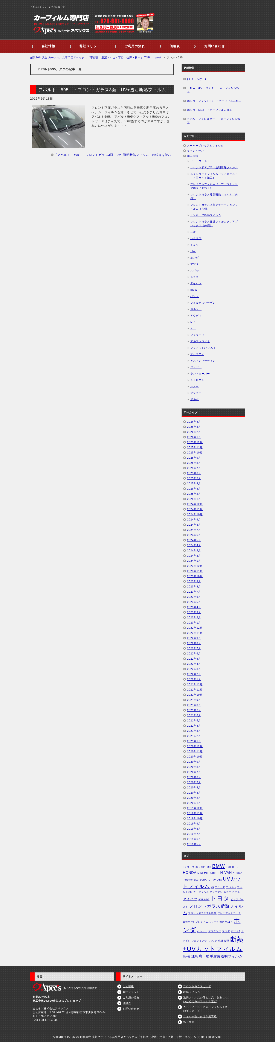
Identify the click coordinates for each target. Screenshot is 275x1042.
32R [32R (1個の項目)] (198, 867)
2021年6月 (194, 715)
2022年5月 (194, 658)
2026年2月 (194, 432)
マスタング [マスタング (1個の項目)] (214, 931)
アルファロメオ (200, 341)
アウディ (196, 315)
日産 (193, 251)
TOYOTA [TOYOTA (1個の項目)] (216, 879)
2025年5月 (194, 478)
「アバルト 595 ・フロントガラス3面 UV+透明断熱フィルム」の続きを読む (112, 155)
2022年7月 (194, 648)
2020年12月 (195, 746)
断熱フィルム (191, 991)
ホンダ (194, 257)
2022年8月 (194, 643)
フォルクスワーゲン (202, 302)
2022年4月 (194, 663)
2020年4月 (194, 787)
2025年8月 (194, 462)
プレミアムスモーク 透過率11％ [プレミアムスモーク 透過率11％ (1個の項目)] (214, 921)
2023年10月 (195, 576)
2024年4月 (194, 545)
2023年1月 (194, 622)
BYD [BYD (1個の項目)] (228, 867)
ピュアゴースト (200, 161)
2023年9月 (194, 581)
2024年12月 (195, 504)
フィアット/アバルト (203, 347)
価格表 (175, 46)
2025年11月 (195, 447)
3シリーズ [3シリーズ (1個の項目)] (189, 867)
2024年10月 (195, 514)
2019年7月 (194, 833)
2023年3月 (194, 612)
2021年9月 (194, 699)
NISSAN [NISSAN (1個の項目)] (238, 873)
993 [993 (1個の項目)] (209, 867)
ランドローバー (200, 373)
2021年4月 (194, 725)
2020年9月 (194, 761)
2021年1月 (194, 741)
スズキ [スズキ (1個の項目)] (227, 892)
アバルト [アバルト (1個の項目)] (231, 887)
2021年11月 (195, 689)
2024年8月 (194, 524)
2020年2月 (194, 797)
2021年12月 (195, 684)
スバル (194, 270)
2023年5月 (194, 602)
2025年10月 (195, 452)
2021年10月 (195, 694)
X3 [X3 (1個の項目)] (212, 887)
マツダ (194, 264)
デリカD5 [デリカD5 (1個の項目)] (203, 899)
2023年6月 (194, 596)
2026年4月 (194, 421)
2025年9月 (194, 457)
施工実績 (192, 155)
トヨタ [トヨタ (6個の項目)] (220, 898)
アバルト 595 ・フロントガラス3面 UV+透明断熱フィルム (102, 89)
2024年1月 (194, 560)
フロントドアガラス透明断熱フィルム (214, 167)
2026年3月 (194, 426)
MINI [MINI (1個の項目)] (200, 873)
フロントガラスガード (197, 986)
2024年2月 (194, 555)
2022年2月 (194, 674)
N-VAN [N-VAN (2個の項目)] (226, 873)
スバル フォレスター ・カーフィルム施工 (213, 120)
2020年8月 (194, 766)
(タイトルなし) (196, 79)
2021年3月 (194, 730)
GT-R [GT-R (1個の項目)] (235, 867)
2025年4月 (194, 483)
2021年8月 (194, 705)
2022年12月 (195, 627)
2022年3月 (194, 669)
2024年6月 (194, 535)
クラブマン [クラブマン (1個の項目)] (216, 892)
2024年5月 (194, 540)
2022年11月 (195, 632)
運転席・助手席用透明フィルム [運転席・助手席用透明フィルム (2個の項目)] (217, 956)
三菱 (193, 231)
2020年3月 (194, 792)
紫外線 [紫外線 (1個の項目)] (187, 956)
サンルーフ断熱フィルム (205, 215)
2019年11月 (195, 813)
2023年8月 (194, 586)
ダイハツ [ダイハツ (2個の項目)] (190, 899)
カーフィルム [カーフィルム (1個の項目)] (201, 892)
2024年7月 (194, 529)
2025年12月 (195, 442)
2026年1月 (194, 437)
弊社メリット (89, 46)
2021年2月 (194, 736)
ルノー (194, 386)
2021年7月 (194, 710)
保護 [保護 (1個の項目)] (220, 940)
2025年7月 (194, 468)
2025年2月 (194, 493)
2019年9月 (194, 823)
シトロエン (197, 380)
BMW (193, 289)
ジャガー (196, 367)
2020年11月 (195, 751)
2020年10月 (195, 756)
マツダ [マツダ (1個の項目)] (226, 931)
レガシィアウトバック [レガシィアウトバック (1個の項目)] (204, 940)
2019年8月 (194, 828)
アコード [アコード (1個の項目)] (220, 887)
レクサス (196, 238)
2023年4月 (194, 607)
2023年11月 (195, 571)
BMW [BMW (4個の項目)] (218, 866)
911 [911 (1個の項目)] (203, 867)
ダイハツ (196, 283)
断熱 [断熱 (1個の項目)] (226, 940)
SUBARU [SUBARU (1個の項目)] (205, 879)
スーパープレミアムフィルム (205, 145)
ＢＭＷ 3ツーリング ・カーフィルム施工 (213, 90)
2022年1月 (194, 679)
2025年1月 (194, 498)
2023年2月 (194, 617)
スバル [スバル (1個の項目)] (236, 892)
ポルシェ (196, 309)
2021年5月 (194, 720)
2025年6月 (194, 473)
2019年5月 (194, 844)
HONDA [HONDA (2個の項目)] (190, 873)
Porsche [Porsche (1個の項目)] (188, 879)
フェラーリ (197, 334)
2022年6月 (194, 653)
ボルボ (194, 399)
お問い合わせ (214, 46)
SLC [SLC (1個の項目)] (196, 879)
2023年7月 (194, 591)
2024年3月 (194, 550)
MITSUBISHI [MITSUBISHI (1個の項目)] (211, 873)
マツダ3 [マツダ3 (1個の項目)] (235, 931)
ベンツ (194, 296)
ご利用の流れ (134, 46)
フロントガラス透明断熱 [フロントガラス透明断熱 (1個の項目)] (202, 913)
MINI (193, 322)
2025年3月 (194, 488)
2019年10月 (195, 818)
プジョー (196, 392)
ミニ (193, 328)
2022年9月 (194, 638)
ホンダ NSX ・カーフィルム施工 (209, 109)
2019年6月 (194, 839)
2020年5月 (194, 782)
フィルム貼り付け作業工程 (200, 1016)
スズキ (194, 276)
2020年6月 (194, 777)
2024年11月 (195, 509)
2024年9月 (194, 519)
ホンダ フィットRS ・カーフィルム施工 (214, 100)
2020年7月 (194, 772)
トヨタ (194, 244)
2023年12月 (195, 565)
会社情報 (48, 46)
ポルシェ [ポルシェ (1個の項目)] (202, 931)
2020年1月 (194, 803)
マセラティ (197, 354)
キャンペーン (195, 150)
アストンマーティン (202, 360)
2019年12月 (195, 808)
